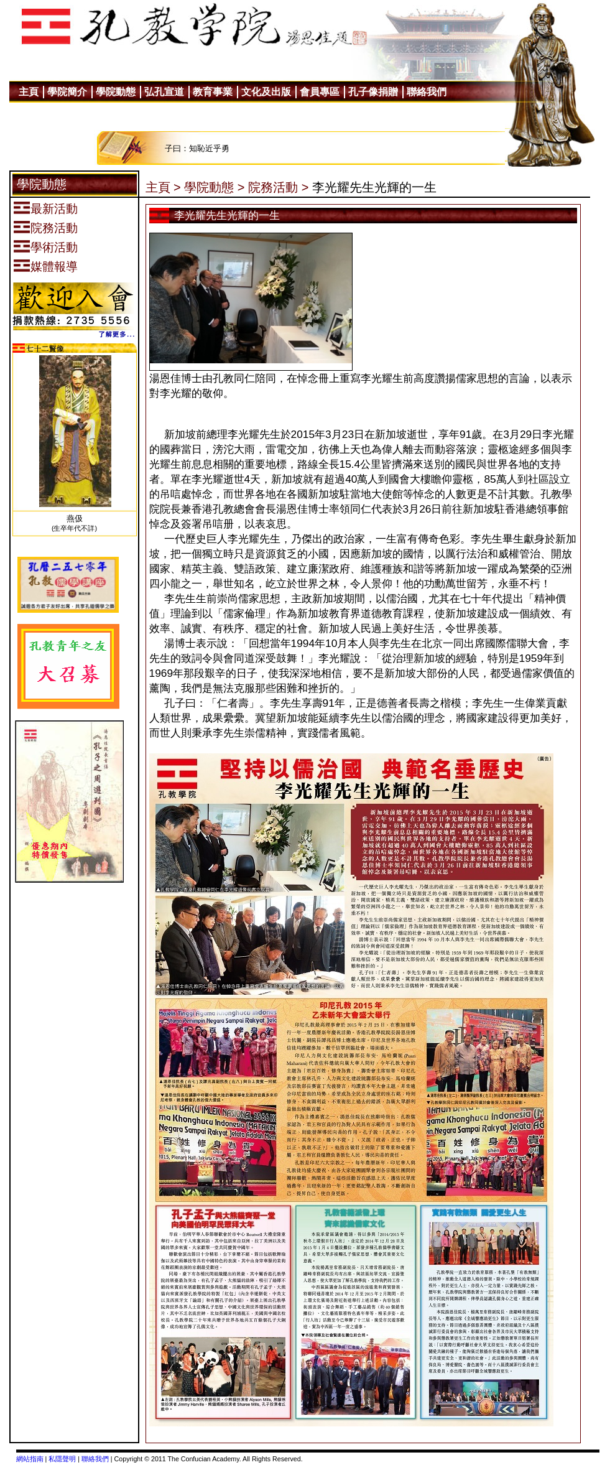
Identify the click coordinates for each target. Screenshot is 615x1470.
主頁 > (163, 187)
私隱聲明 (62, 1459)
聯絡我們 (95, 1459)
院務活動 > (278, 187)
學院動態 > (214, 187)
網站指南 (30, 1459)
